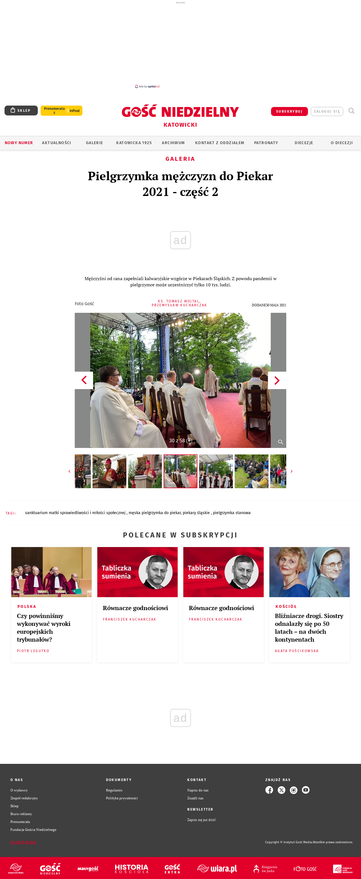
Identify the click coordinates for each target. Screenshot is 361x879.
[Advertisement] (180, 44)
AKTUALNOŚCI (56, 142)
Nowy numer (19, 142)
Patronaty (266, 142)
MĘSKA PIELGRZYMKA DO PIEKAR (155, 512)
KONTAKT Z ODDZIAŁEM (220, 142)
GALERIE (94, 142)
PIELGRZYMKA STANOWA (232, 512)
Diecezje (304, 142)
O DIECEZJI (342, 142)
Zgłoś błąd (23, 842)
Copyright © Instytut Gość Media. (289, 842)
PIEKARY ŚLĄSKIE (197, 512)
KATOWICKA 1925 (134, 142)
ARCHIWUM (173, 142)
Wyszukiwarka (351, 111)
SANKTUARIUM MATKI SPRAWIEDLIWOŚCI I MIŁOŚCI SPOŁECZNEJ (76, 512)
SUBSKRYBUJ (289, 111)
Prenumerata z (54, 111)
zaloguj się (327, 111)
